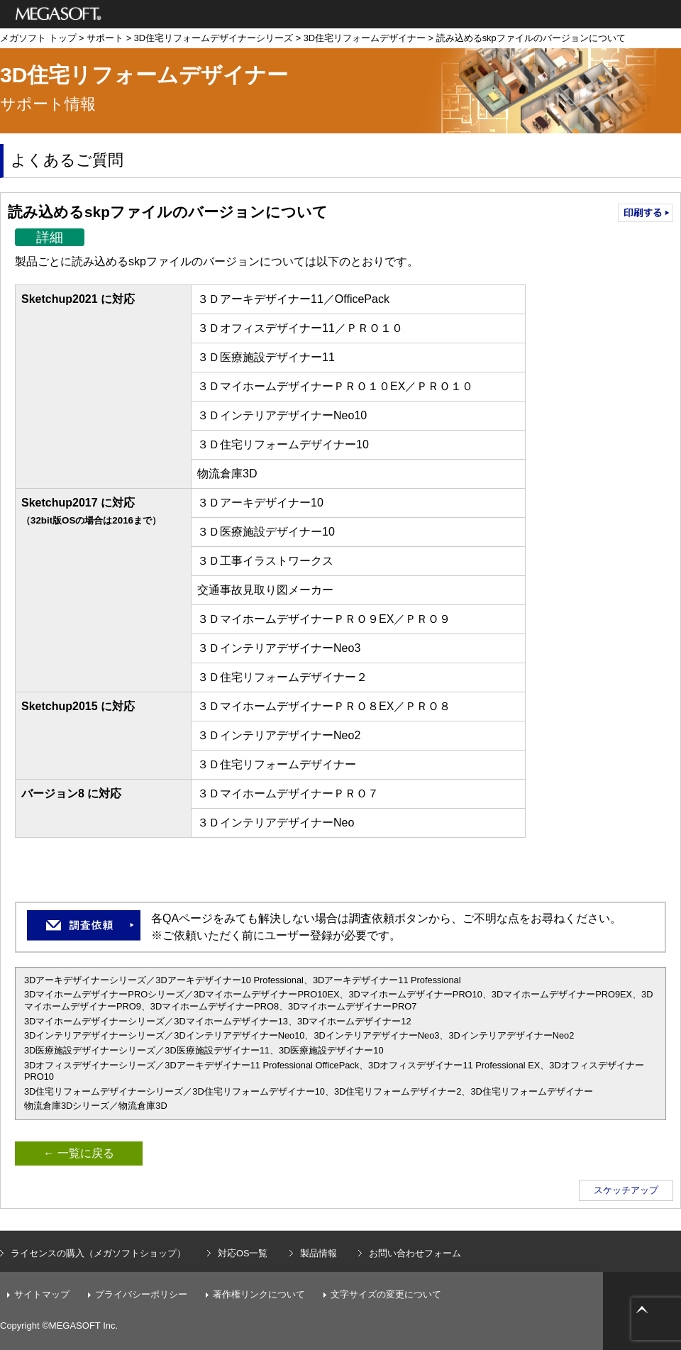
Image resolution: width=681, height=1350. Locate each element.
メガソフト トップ (38, 38)
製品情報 (318, 1253)
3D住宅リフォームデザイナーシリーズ (213, 38)
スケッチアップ (626, 1190)
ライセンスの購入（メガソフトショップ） (98, 1253)
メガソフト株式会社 (58, 14)
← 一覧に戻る (78, 1153)
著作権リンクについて (259, 1294)
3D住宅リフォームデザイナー (365, 38)
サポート (105, 38)
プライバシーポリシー (141, 1294)
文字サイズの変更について (386, 1294)
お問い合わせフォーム (415, 1253)
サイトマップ (42, 1294)
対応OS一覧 (243, 1253)
